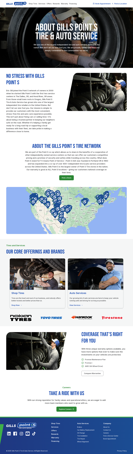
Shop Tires (33, 4)
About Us (106, 427)
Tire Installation (82, 436)
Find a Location (119, 3)
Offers (49, 4)
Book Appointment (102, 3)
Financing (73, 4)
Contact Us (107, 430)
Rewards (56, 4)
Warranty (64, 4)
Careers (106, 433)
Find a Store (66, 178)
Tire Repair (81, 439)
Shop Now (16, 305)
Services (41, 4)
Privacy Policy (122, 451)
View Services (76, 305)
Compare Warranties (92, 373)
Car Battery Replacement (85, 430)
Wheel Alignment (83, 442)
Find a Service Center (110, 436)
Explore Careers (66, 409)
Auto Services (83, 423)
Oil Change (81, 433)
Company (107, 423)
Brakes (79, 427)
